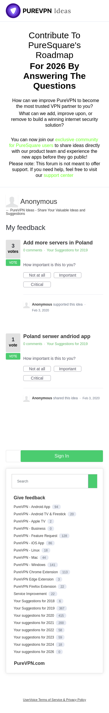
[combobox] (51, 481)
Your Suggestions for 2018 (35, 601)
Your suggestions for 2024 (34, 645)
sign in (62, 455)
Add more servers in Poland (58, 243)
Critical (41, 284)
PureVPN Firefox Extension (35, 587)
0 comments (32, 250)
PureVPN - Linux (27, 550)
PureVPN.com (29, 663)
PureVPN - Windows (30, 565)
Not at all (40, 275)
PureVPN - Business (30, 529)
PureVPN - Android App (32, 507)
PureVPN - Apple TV (30, 521)
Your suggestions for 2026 (34, 652)
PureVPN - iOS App (29, 543)
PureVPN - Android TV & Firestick (40, 514)
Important (70, 275)
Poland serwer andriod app (56, 336)
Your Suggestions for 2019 (67, 250)
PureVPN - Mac (26, 558)
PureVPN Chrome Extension (36, 572)
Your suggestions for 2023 (34, 637)
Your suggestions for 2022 (34, 630)
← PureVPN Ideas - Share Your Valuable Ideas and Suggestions (45, 212)
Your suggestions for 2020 (34, 616)
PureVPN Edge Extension (34, 579)
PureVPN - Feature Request (36, 536)
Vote (13, 262)
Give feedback (29, 497)
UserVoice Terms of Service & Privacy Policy (54, 699)
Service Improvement (31, 594)
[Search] (92, 481)
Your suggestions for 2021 (34, 623)
